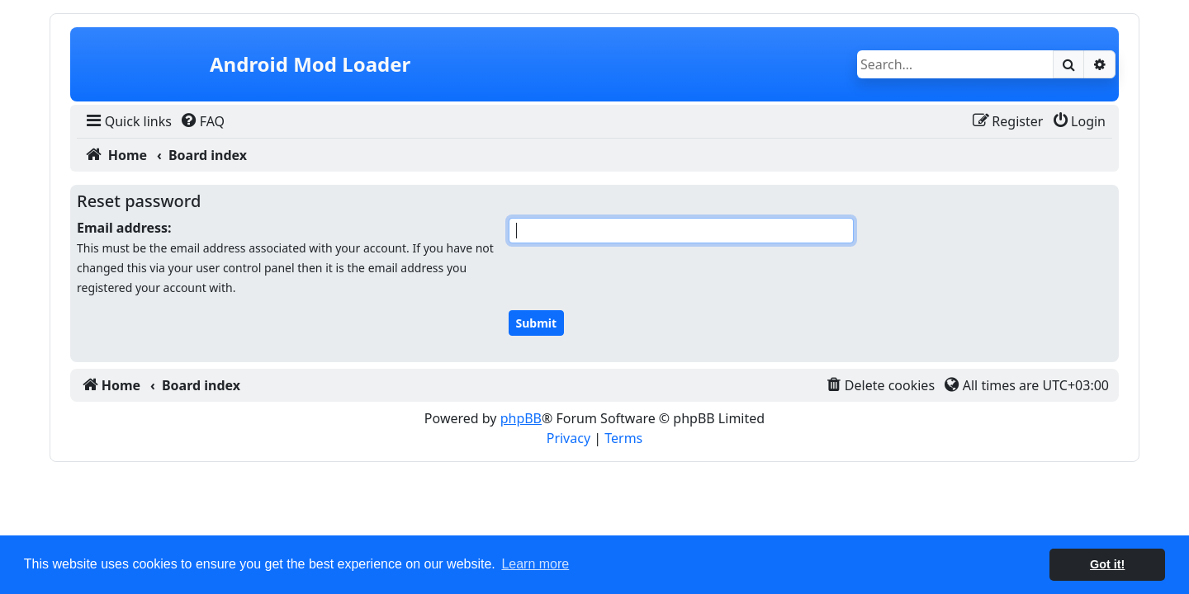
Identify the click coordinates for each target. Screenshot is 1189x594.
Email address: (124, 228)
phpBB (521, 418)
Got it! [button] (1107, 564)
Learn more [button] (535, 564)
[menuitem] (127, 121)
